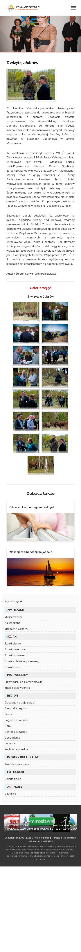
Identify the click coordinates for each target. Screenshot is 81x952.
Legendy (10, 743)
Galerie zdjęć (13, 778)
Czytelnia (10, 793)
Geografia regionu (16, 708)
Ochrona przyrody (16, 731)
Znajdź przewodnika (17, 687)
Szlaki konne (12, 667)
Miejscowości (13, 617)
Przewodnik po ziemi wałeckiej (24, 681)
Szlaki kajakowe (15, 655)
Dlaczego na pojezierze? (20, 702)
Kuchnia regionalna (16, 749)
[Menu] (73, 8)
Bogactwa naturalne (17, 720)
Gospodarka (12, 737)
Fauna (8, 714)
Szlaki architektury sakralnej (22, 661)
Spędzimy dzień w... (17, 628)
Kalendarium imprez (17, 764)
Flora (8, 725)
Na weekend (12, 622)
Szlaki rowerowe (15, 649)
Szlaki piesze (13, 643)
